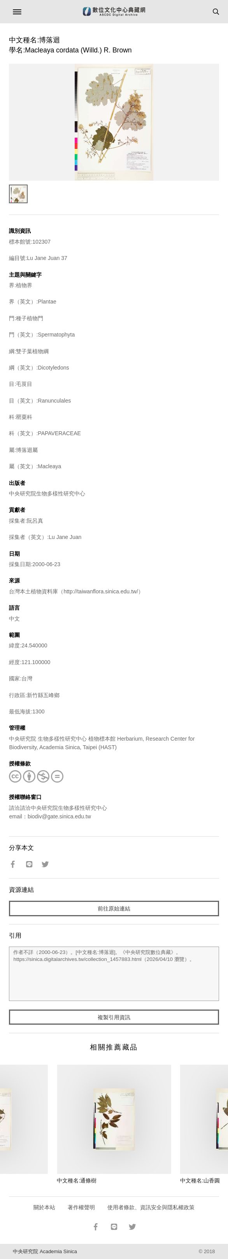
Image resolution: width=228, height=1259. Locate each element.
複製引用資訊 (114, 1017)
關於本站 (44, 1207)
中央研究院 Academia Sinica (45, 1251)
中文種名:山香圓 (200, 1180)
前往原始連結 (114, 908)
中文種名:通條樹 (76, 1180)
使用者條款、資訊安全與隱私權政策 (151, 1207)
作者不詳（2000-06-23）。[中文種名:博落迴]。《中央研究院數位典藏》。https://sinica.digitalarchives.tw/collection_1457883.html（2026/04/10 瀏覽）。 (114, 974)
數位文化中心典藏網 (114, 11)
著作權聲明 (81, 1207)
